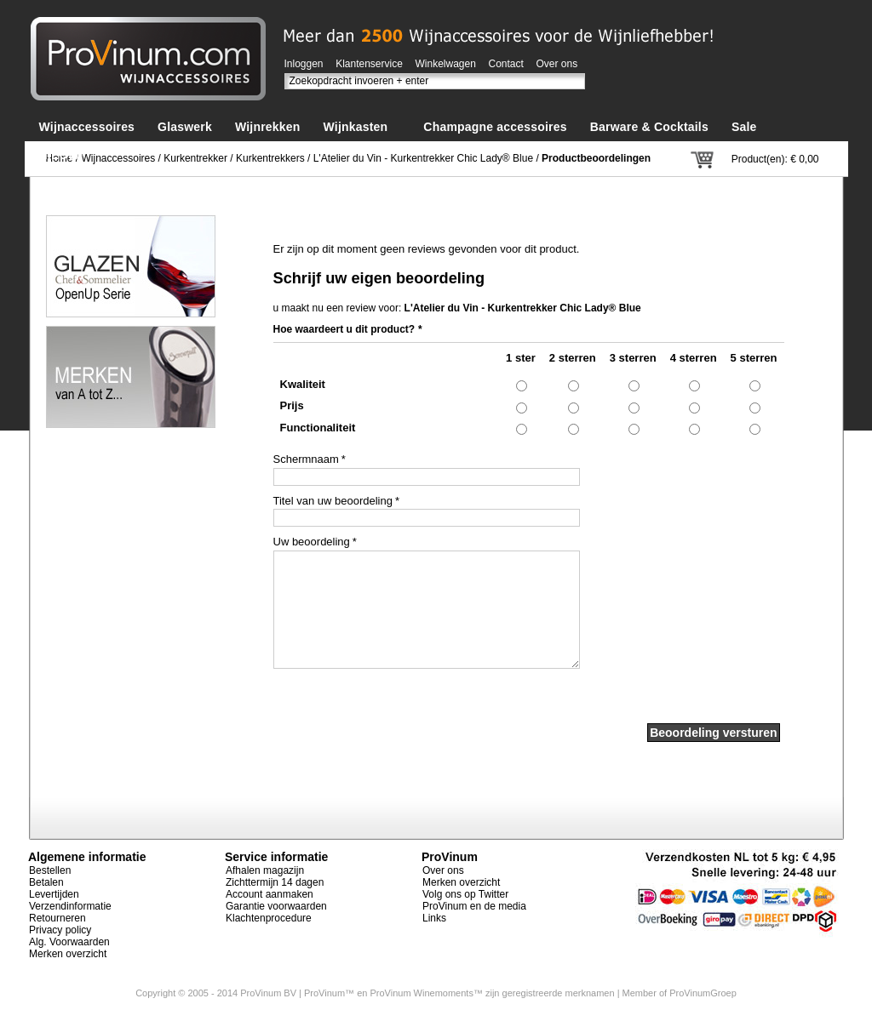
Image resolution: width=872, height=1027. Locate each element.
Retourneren (57, 918)
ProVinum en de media (474, 906)
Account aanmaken (269, 894)
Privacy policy (60, 930)
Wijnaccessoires (119, 158)
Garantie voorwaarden (276, 906)
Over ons (557, 64)
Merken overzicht (67, 954)
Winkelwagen (446, 64)
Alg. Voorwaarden (69, 942)
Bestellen (50, 870)
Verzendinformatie (70, 906)
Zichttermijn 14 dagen (275, 882)
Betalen (46, 882)
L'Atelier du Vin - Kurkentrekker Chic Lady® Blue (423, 158)
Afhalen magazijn (265, 870)
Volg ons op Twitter (465, 894)
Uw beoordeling (311, 542)
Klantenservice (369, 64)
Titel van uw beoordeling (333, 501)
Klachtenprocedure (269, 918)
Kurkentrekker (195, 158)
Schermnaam (306, 459)
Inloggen (304, 64)
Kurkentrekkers (270, 158)
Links (434, 918)
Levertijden (54, 894)
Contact (506, 64)
